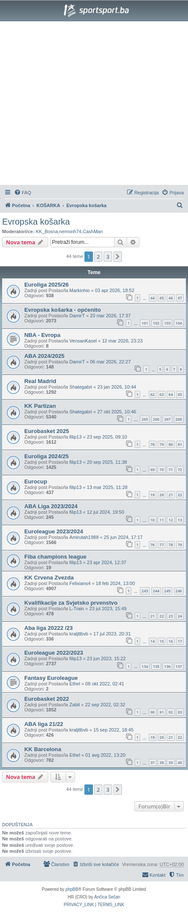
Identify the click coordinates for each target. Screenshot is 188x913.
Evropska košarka (36, 221)
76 (152, 544)
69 (152, 469)
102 (156, 323)
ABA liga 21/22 (43, 724)
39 (170, 762)
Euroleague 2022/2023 (53, 653)
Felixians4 (80, 583)
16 (170, 641)
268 (179, 419)
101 (145, 323)
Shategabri (80, 386)
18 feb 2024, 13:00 (115, 583)
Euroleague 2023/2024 (53, 531)
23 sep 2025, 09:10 (107, 436)
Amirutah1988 (84, 537)
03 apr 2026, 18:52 (114, 290)
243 (145, 591)
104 (179, 323)
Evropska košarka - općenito (62, 310)
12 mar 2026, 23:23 (122, 340)
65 (180, 394)
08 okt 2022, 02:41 (104, 683)
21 (170, 494)
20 (161, 494)
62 (152, 394)
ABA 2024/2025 (44, 356)
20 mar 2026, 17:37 (110, 315)
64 (170, 394)
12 (170, 520)
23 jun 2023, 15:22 (106, 658)
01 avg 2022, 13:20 (105, 755)
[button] (117, 257)
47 (180, 298)
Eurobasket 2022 (46, 699)
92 (170, 712)
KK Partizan (40, 406)
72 (180, 469)
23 (170, 616)
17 (180, 641)
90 (152, 712)
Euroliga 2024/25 (46, 456)
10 (152, 520)
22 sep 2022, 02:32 (105, 704)
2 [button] (98, 256)
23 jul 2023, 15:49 (107, 608)
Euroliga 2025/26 (46, 284)
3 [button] (107, 256)
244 (156, 591)
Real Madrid (40, 381)
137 (179, 666)
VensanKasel (83, 340)
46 (170, 298)
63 (161, 394)
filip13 (75, 436)
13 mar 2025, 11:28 (107, 487)
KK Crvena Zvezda (49, 577)
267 (167, 419)
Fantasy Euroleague (51, 678)
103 (167, 323)
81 (180, 444)
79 (161, 444)
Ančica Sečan (107, 897)
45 (161, 298)
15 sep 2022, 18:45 (113, 729)
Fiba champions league (55, 556)
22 (180, 494)
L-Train (76, 608)
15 (161, 641)
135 (156, 666)
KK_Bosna (47, 231)
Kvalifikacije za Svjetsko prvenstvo (70, 603)
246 (179, 591)
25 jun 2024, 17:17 (123, 537)
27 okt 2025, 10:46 (116, 411)
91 (161, 712)
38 (161, 762)
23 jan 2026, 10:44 (116, 386)
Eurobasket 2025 (46, 431)
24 (180, 616)
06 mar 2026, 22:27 (110, 361)
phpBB (72, 889)
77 (161, 544)
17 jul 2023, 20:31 (111, 633)
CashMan (93, 231)
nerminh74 (70, 231)
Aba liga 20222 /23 (48, 628)
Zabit (74, 704)
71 (170, 469)
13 (180, 520)
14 (152, 641)
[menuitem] (22, 192)
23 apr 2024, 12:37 (106, 562)
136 (167, 666)
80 (170, 444)
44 (152, 298)
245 (167, 591)
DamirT (77, 315)
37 (152, 762)
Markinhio (79, 290)
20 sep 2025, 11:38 (107, 462)
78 (152, 444)
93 (180, 712)
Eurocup (35, 481)
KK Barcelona (42, 749)
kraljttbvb (78, 633)
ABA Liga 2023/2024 (51, 506)
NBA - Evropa (42, 335)
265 (145, 419)
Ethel (74, 683)
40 (180, 762)
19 (152, 494)
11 (161, 520)
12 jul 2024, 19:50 (105, 512)
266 (156, 419)
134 (145, 666)
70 (161, 469)
